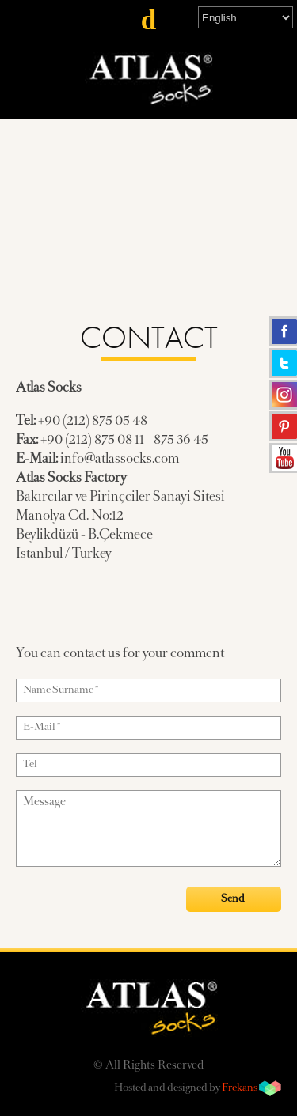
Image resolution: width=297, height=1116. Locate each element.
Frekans (239, 1088)
